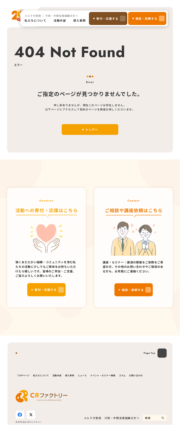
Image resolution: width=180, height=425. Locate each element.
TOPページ (23, 375)
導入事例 (79, 20)
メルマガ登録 (33, 15)
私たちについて (35, 20)
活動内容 (60, 20)
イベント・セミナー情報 (102, 375)
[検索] (163, 418)
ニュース (82, 375)
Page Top (149, 353)
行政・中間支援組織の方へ (61, 15)
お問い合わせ (136, 375)
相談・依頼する (147, 18)
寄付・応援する (107, 18)
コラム (122, 375)
